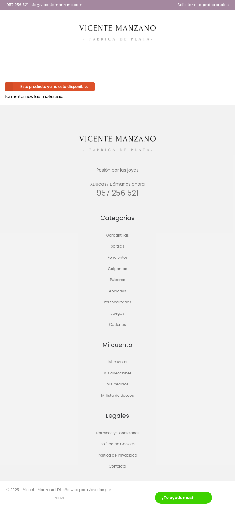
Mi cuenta (117, 362)
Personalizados (117, 302)
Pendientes (117, 257)
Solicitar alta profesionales (203, 4)
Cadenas (117, 324)
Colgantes (117, 268)
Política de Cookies (117, 444)
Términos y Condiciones (118, 433)
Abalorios (117, 291)
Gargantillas (117, 235)
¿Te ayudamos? (178, 498)
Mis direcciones (117, 373)
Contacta (117, 466)
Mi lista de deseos (117, 395)
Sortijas (117, 246)
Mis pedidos (117, 384)
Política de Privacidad (117, 455)
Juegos (117, 313)
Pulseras (117, 280)
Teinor (58, 497)
